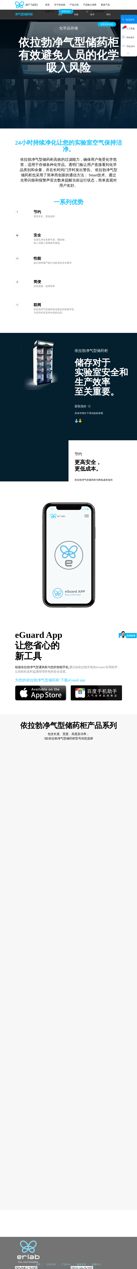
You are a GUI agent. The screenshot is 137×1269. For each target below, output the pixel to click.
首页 (47, 5)
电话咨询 (128, 19)
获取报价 (66, 11)
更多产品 (105, 5)
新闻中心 (49, 11)
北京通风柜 (98, 11)
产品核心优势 (89, 5)
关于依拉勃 (59, 5)
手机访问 (128, 46)
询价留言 (128, 37)
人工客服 (128, 28)
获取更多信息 (107, 24)
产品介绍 (74, 5)
